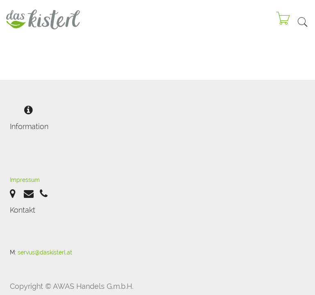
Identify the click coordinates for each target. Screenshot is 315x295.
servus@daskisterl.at (45, 252)
